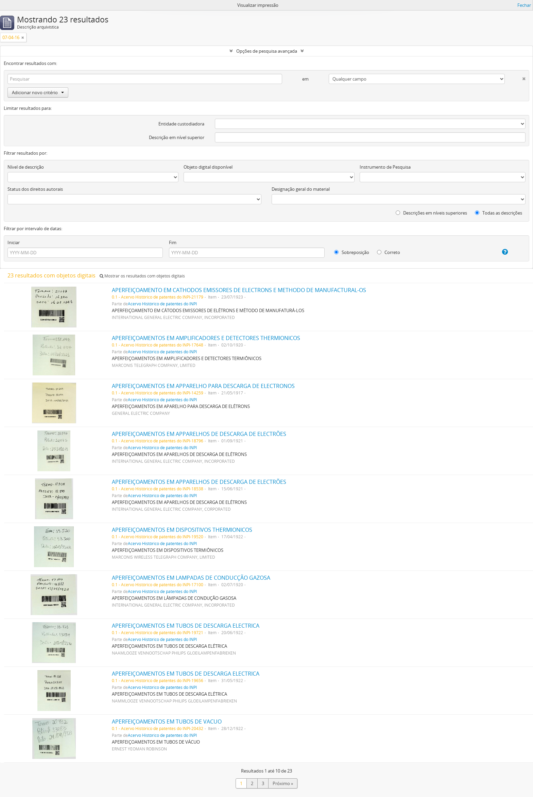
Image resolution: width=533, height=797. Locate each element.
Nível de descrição (25, 167)
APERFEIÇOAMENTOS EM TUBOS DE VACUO (167, 721)
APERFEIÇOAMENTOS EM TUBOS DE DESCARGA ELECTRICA (185, 625)
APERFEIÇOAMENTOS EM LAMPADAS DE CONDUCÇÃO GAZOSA (191, 577)
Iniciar (13, 242)
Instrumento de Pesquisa (385, 167)
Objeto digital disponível (208, 167)
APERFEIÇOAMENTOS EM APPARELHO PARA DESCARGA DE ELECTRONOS (203, 386)
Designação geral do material (301, 189)
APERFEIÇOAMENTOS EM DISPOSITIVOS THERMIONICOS (182, 529)
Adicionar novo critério (38, 92)
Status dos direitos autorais (35, 189)
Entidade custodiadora (181, 124)
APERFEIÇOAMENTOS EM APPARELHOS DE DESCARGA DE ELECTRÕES (199, 434)
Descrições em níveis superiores (431, 213)
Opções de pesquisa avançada (266, 51)
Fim (172, 242)
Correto (388, 252)
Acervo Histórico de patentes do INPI (162, 303)
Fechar (524, 5)
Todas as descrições (498, 213)
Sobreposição (351, 252)
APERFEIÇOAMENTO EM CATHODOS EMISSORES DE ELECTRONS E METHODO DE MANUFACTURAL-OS (239, 290)
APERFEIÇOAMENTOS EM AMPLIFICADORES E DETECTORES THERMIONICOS (206, 338)
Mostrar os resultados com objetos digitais (142, 276)
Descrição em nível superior (176, 137)
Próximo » (283, 783)
